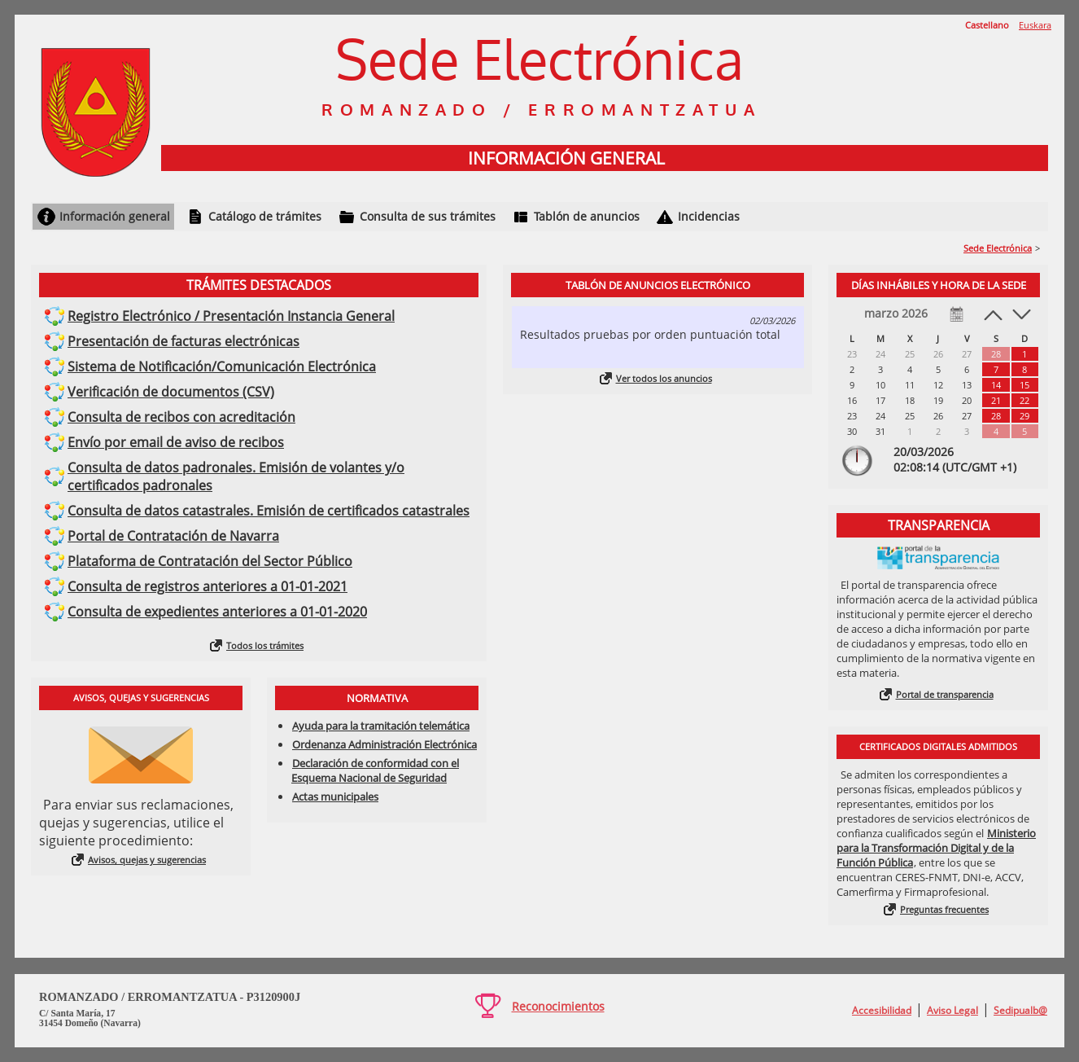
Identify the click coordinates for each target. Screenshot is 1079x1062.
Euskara (1035, 25)
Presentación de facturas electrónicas (183, 341)
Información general (114, 216)
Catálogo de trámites (264, 216)
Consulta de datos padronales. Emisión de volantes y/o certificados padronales (236, 476)
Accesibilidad (881, 1010)
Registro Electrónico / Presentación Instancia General (231, 316)
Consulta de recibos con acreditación (181, 417)
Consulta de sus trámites (428, 216)
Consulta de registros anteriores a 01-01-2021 (207, 586)
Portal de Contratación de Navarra (173, 536)
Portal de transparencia (945, 694)
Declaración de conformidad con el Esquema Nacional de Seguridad (375, 770)
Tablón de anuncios (587, 216)
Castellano (987, 25)
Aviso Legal (952, 1010)
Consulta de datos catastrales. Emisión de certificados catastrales (269, 511)
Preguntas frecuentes (944, 909)
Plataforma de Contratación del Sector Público (210, 561)
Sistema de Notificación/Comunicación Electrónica (222, 366)
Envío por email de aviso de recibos (176, 442)
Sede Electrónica (997, 248)
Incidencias (709, 216)
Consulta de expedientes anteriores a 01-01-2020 (217, 612)
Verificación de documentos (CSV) (171, 392)
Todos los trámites (265, 645)
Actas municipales (335, 796)
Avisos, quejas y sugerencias (147, 860)
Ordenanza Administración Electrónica (384, 744)
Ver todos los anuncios (664, 378)
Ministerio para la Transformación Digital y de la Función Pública (936, 848)
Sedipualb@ (1020, 1010)
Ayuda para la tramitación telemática (381, 725)
